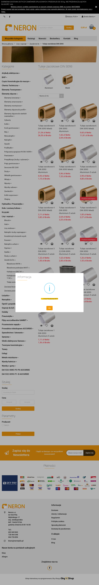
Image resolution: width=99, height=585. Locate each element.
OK (49, 308)
